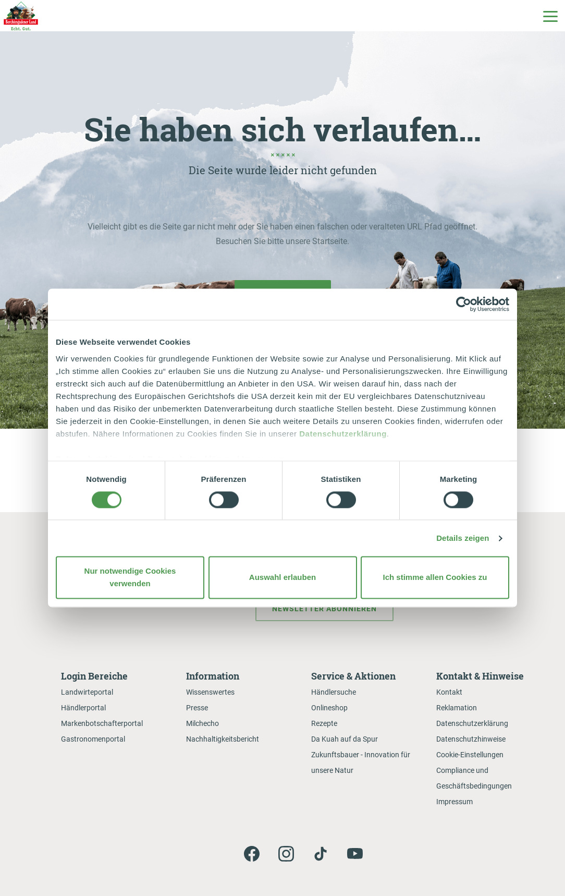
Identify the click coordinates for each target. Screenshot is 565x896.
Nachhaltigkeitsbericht (222, 739)
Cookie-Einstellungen (469, 754)
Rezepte (324, 723)
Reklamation (456, 708)
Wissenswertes (210, 692)
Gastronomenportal (93, 739)
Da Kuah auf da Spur (344, 739)
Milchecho (202, 723)
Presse (197, 708)
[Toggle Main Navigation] (550, 15)
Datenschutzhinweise (471, 739)
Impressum (454, 801)
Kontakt (449, 692)
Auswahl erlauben (282, 577)
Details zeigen (462, 538)
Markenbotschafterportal (102, 723)
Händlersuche (333, 692)
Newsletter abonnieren (324, 608)
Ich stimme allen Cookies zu (435, 577)
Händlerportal (83, 708)
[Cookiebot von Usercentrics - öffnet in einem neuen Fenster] (463, 304)
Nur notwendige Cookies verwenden (130, 577)
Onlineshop (329, 708)
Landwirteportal (87, 692)
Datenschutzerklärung (343, 433)
